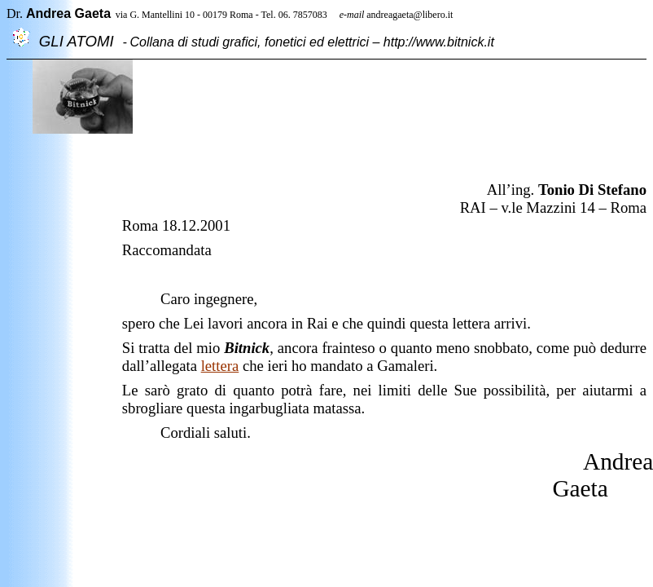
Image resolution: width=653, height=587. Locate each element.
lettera (220, 365)
